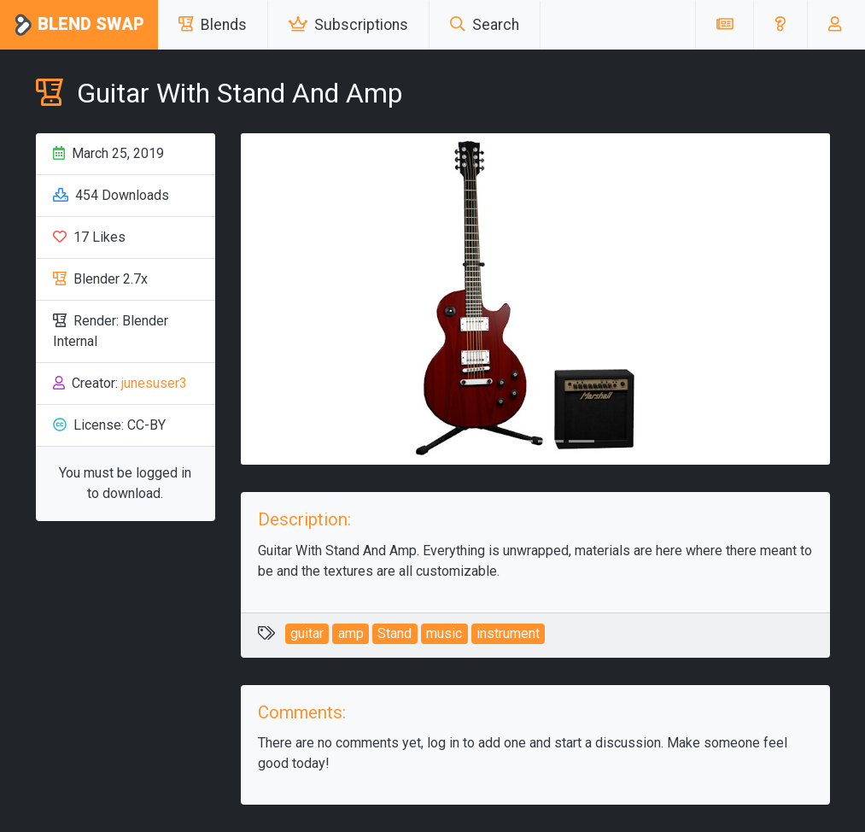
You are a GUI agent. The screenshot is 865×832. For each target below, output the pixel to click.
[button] (780, 25)
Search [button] (484, 24)
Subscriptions (348, 24)
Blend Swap (79, 25)
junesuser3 (154, 383)
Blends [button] (212, 24)
